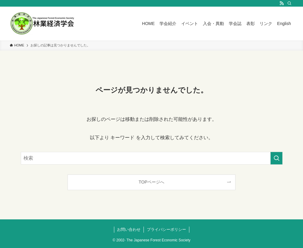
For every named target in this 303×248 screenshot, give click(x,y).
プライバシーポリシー (166, 229)
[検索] (289, 3)
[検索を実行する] (276, 158)
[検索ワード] (151, 158)
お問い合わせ (128, 229)
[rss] (282, 3)
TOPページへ (151, 182)
